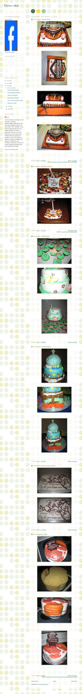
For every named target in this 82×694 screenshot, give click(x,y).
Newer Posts (34, 681)
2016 (8, 80)
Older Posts (74, 681)
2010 (8, 85)
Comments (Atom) (43, 684)
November (11, 88)
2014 (8, 83)
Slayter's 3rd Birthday (43, 347)
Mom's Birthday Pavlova (44, 166)
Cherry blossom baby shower (45, 466)
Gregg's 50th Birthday (43, 19)
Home (54, 681)
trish (8, 117)
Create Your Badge (10, 52)
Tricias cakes (11, 5)
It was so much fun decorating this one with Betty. (64, 162)
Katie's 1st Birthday (42, 236)
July (9, 106)
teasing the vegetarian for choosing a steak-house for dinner (61, 676)
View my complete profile (11, 149)
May (9, 109)
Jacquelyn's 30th (41, 534)
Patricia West (8, 19)
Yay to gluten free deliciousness (69, 231)
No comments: (73, 160)
